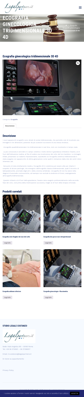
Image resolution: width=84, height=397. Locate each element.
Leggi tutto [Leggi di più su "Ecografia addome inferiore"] (7, 297)
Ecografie (14, 119)
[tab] (10, 126)
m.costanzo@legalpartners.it (19, 354)
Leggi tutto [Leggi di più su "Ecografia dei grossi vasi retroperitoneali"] (48, 243)
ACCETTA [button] (74, 393)
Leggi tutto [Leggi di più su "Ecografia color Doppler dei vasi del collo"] (7, 243)
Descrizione (9, 126)
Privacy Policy (8, 370)
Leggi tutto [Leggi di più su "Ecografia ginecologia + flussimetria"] (48, 297)
